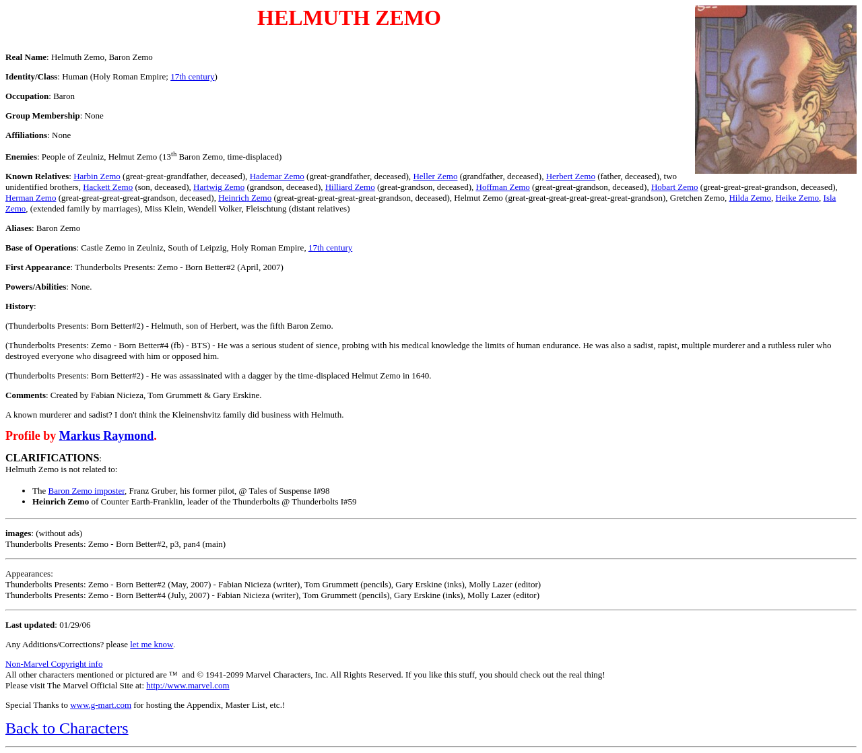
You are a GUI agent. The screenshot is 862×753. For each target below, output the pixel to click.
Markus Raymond (106, 436)
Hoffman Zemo (503, 187)
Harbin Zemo (97, 176)
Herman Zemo (30, 198)
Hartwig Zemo (218, 187)
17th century (192, 76)
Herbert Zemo (570, 176)
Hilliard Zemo (350, 187)
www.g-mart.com (100, 705)
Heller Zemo (435, 176)
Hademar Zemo (277, 176)
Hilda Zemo (749, 198)
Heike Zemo (797, 198)
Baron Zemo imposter (86, 491)
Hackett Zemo (108, 187)
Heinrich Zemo (244, 198)
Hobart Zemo (674, 187)
